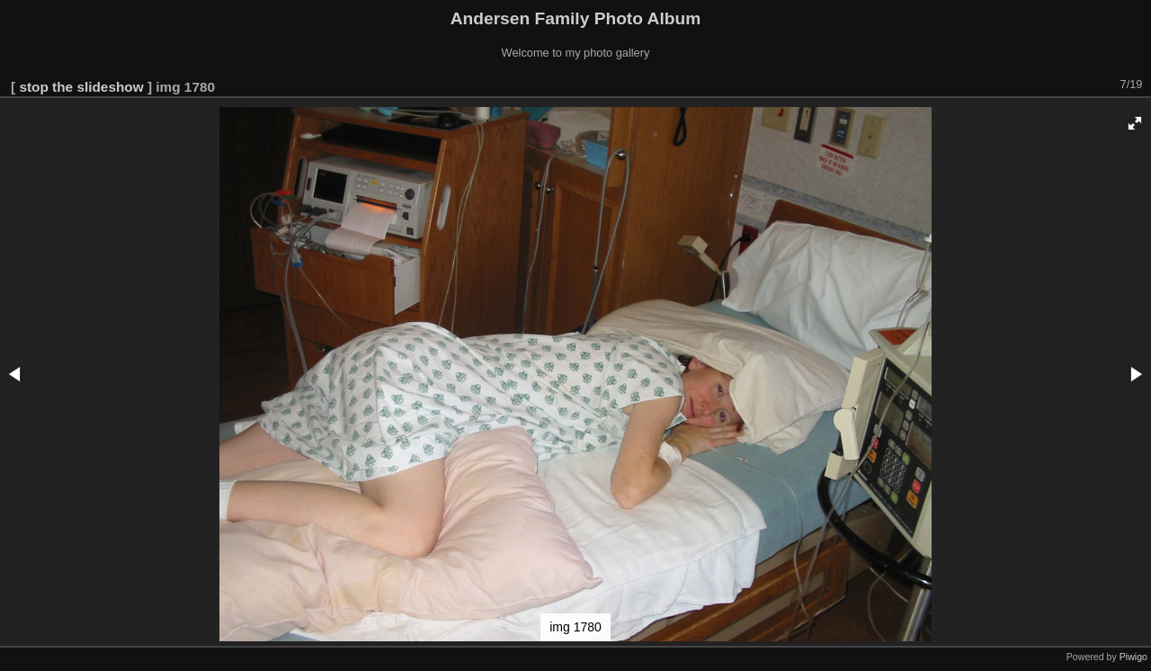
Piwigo (1133, 656)
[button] (1134, 123)
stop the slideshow (81, 86)
